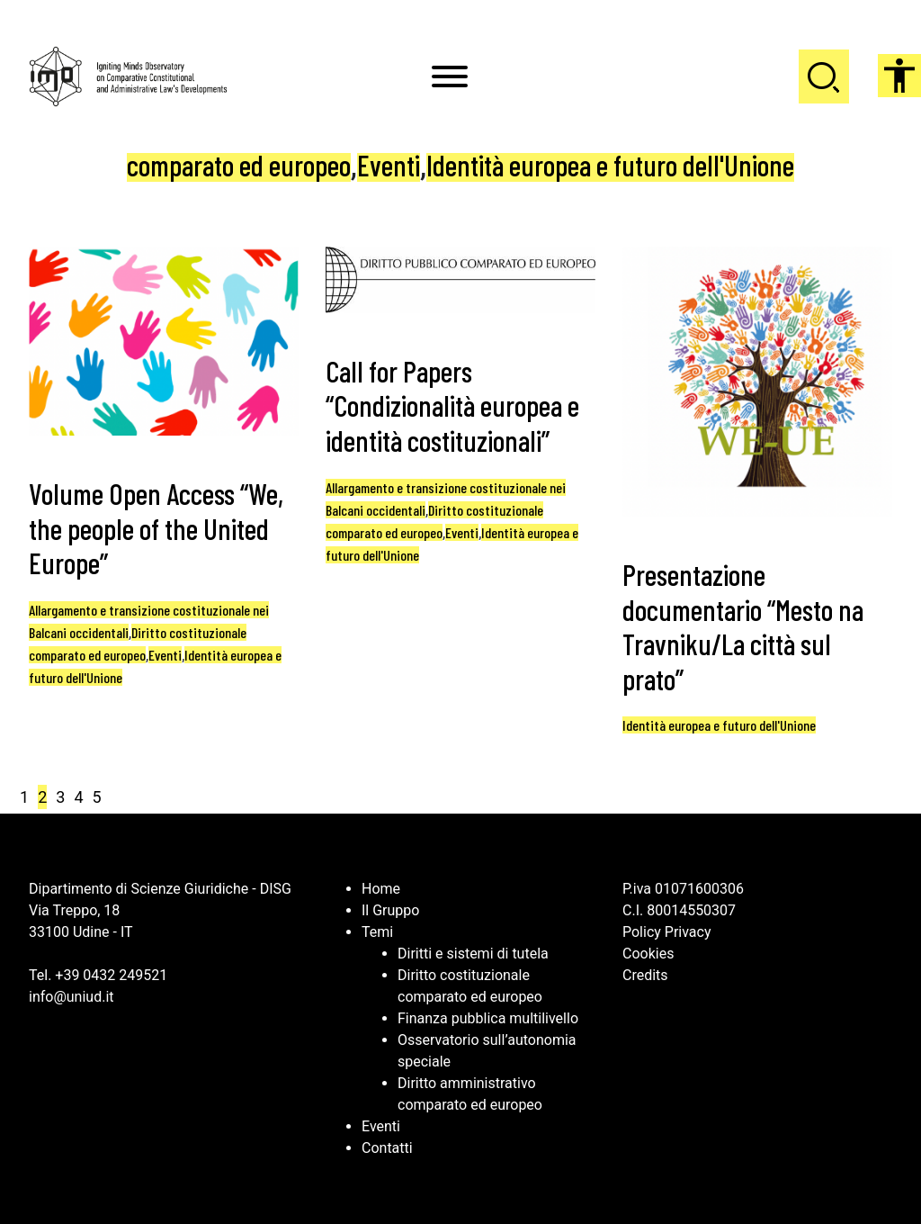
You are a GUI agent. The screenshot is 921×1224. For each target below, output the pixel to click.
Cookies (648, 953)
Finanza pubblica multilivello (488, 1018)
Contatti (387, 1147)
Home (381, 888)
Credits (645, 975)
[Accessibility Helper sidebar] (899, 75)
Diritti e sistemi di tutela (473, 953)
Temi (377, 931)
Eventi (388, 165)
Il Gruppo (390, 910)
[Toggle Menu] (450, 76)
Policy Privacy (666, 931)
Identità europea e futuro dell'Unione (610, 165)
